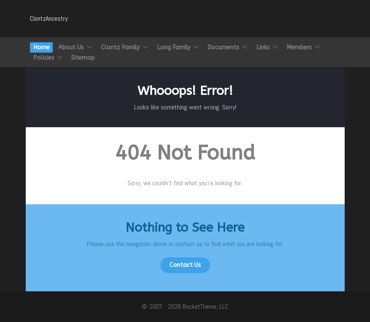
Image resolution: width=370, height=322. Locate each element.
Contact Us (185, 265)
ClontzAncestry (49, 18)
